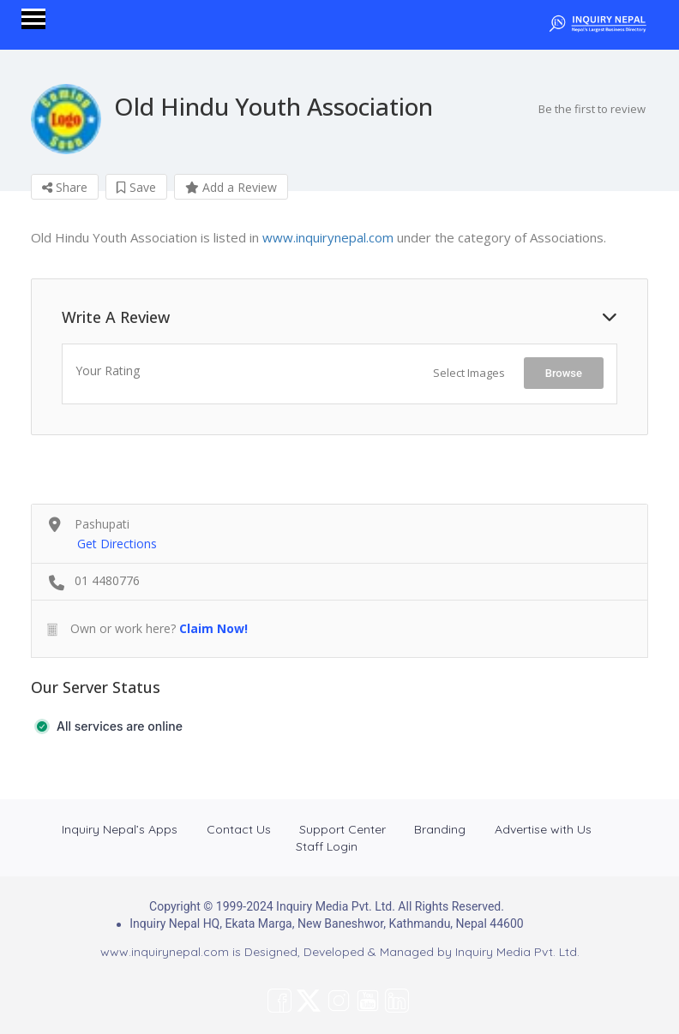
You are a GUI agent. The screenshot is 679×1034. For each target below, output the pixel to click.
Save (136, 187)
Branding (440, 829)
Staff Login (327, 846)
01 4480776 (107, 580)
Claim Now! (213, 628)
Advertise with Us (543, 829)
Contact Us (239, 829)
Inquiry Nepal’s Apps (119, 829)
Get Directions (117, 543)
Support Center (342, 829)
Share (64, 187)
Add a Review (231, 187)
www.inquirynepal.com (328, 237)
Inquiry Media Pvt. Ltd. (517, 951)
